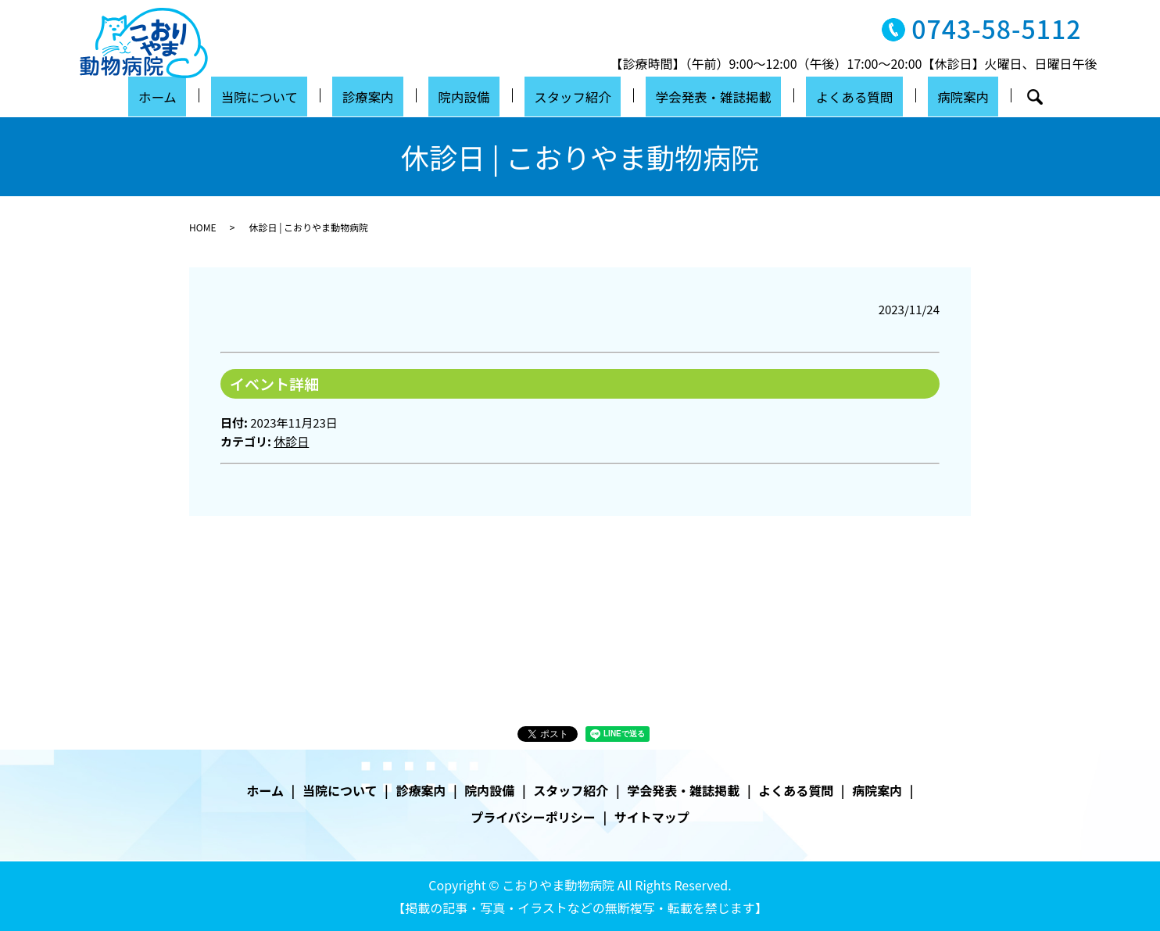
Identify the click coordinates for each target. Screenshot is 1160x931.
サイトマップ (651, 816)
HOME (202, 227)
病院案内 (918, 95)
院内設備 (466, 95)
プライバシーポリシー (533, 816)
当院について (289, 95)
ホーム (202, 95)
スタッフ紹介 (561, 95)
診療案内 (384, 95)
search (982, 97)
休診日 (291, 441)
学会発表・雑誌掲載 (691, 95)
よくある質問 (822, 95)
